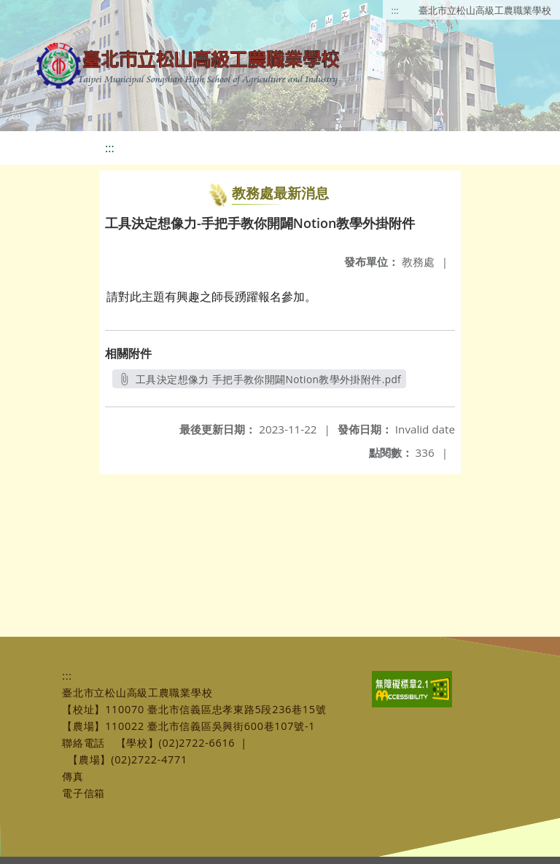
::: (395, 10)
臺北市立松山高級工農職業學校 (485, 10)
